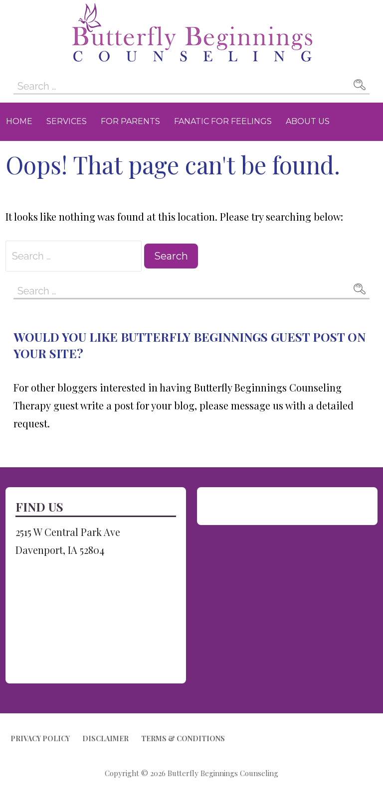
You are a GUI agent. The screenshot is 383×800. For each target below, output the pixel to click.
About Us (308, 121)
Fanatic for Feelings (223, 121)
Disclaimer (105, 738)
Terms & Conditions (183, 738)
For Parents (130, 121)
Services (66, 121)
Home (19, 121)
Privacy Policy (40, 738)
